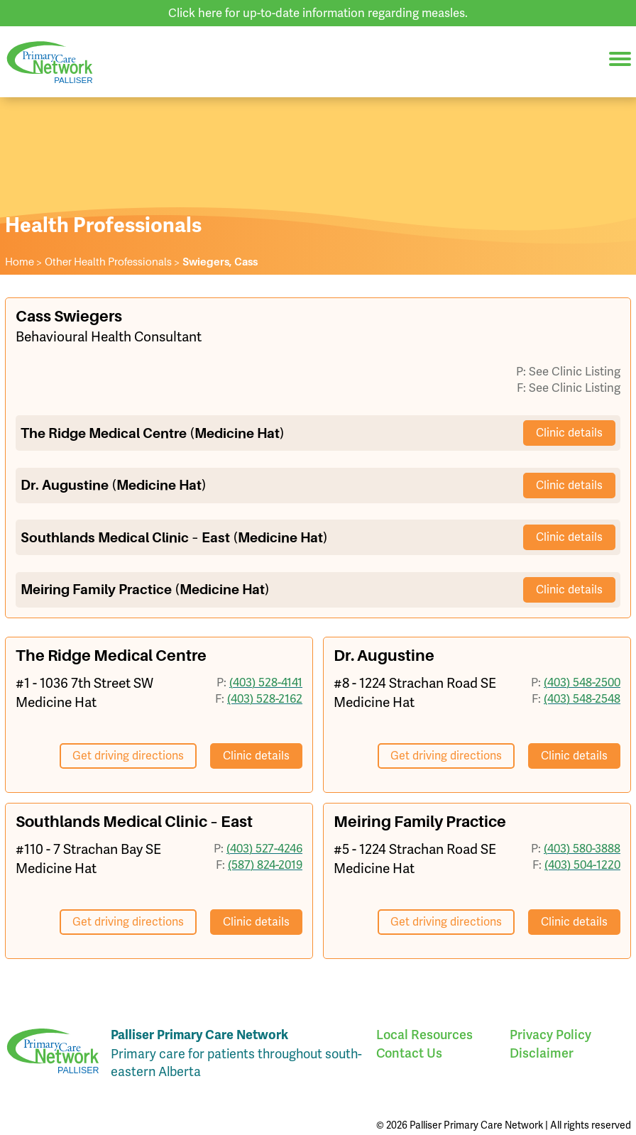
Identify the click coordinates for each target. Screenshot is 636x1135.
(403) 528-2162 (264, 698)
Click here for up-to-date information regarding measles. (318, 13)
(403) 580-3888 (582, 848)
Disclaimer (542, 1053)
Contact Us (409, 1053)
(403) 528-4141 (265, 682)
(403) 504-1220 (582, 864)
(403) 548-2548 (582, 698)
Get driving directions (128, 755)
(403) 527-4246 (264, 848)
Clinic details (569, 432)
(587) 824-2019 (265, 864)
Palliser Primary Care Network (49, 62)
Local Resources (424, 1034)
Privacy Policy (550, 1034)
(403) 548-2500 (582, 682)
